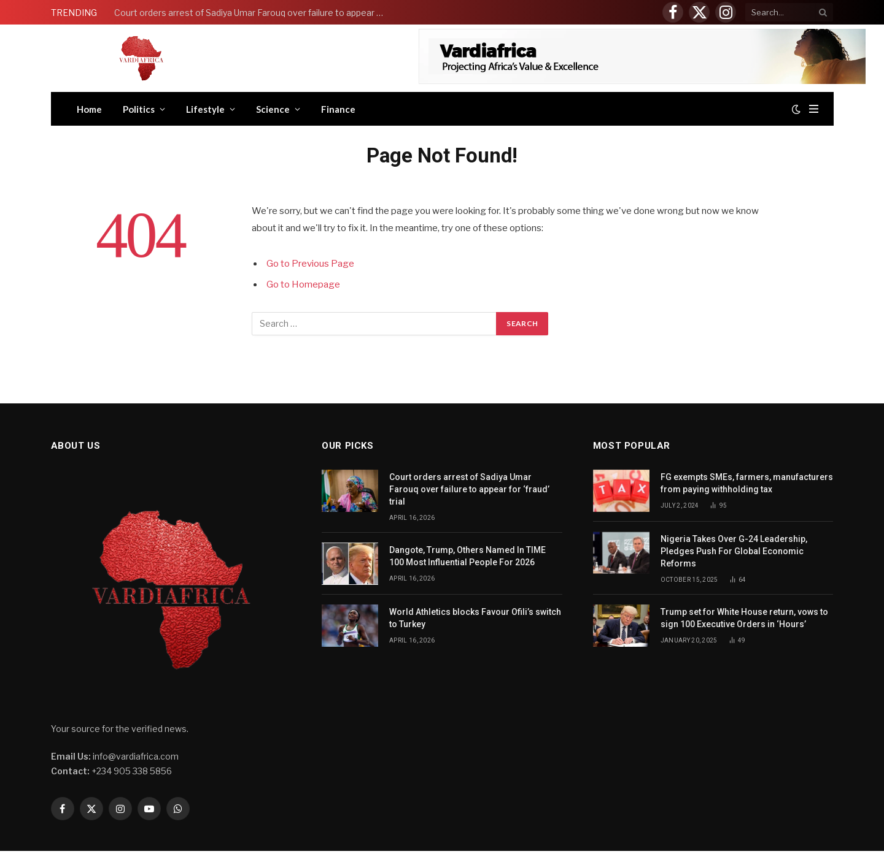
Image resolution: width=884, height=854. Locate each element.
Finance (338, 109)
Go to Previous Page (310, 263)
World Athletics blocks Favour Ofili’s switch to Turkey (475, 618)
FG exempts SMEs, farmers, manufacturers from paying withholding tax (747, 483)
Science (273, 109)
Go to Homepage (303, 284)
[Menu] (813, 109)
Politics (139, 109)
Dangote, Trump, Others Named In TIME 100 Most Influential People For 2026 (467, 556)
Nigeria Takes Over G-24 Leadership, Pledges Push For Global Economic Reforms (734, 551)
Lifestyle (205, 109)
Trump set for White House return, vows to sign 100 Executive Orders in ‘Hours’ (744, 618)
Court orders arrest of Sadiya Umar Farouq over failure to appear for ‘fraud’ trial (252, 12)
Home (89, 109)
